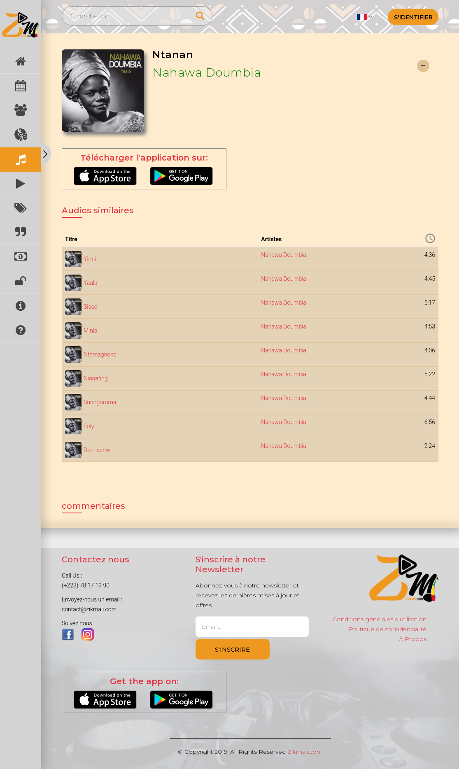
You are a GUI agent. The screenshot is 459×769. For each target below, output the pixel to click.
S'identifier (413, 17)
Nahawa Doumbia (206, 72)
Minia (91, 330)
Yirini (90, 259)
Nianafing (96, 378)
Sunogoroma (100, 402)
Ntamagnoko (100, 354)
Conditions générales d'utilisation (379, 619)
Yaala (91, 283)
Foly (89, 426)
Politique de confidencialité (387, 629)
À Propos (412, 639)
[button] (364, 16)
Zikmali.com (305, 751)
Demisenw (97, 450)
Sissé (90, 306)
